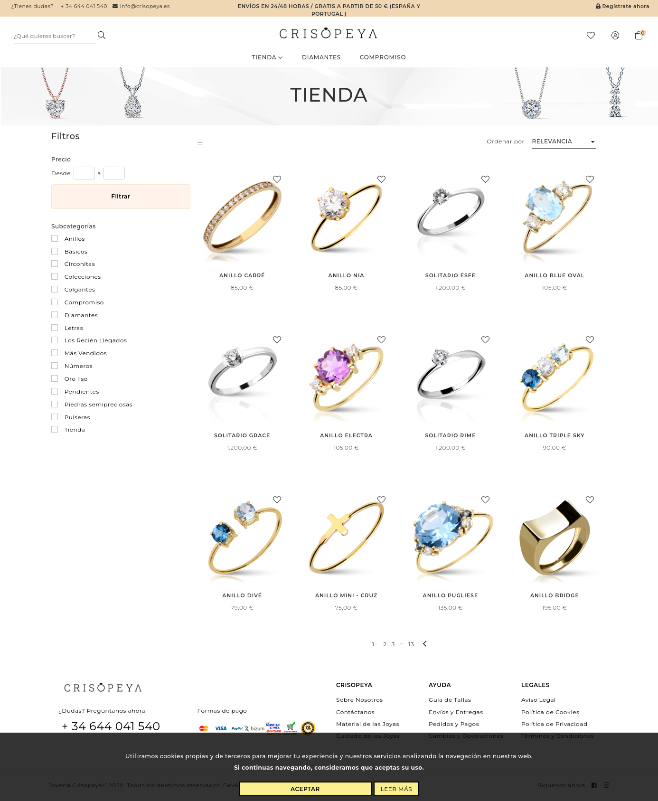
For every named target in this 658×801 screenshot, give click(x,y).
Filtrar (120, 197)
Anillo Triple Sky (554, 436)
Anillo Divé (242, 596)
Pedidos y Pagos (454, 724)
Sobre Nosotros (359, 700)
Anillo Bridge (554, 596)
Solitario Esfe (450, 276)
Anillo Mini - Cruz (346, 596)
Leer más (396, 788)
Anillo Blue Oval (555, 276)
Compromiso (383, 58)
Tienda (267, 58)
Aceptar (305, 788)
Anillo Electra (346, 436)
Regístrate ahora (622, 6)
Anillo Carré (242, 276)
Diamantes (321, 58)
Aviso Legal (538, 700)
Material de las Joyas (367, 724)
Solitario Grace (242, 436)
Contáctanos (355, 712)
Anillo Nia (346, 276)
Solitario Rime (450, 436)
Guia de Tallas (450, 700)
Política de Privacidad (554, 724)
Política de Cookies (550, 712)
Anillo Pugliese (451, 596)
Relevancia (552, 142)
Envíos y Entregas (456, 712)
